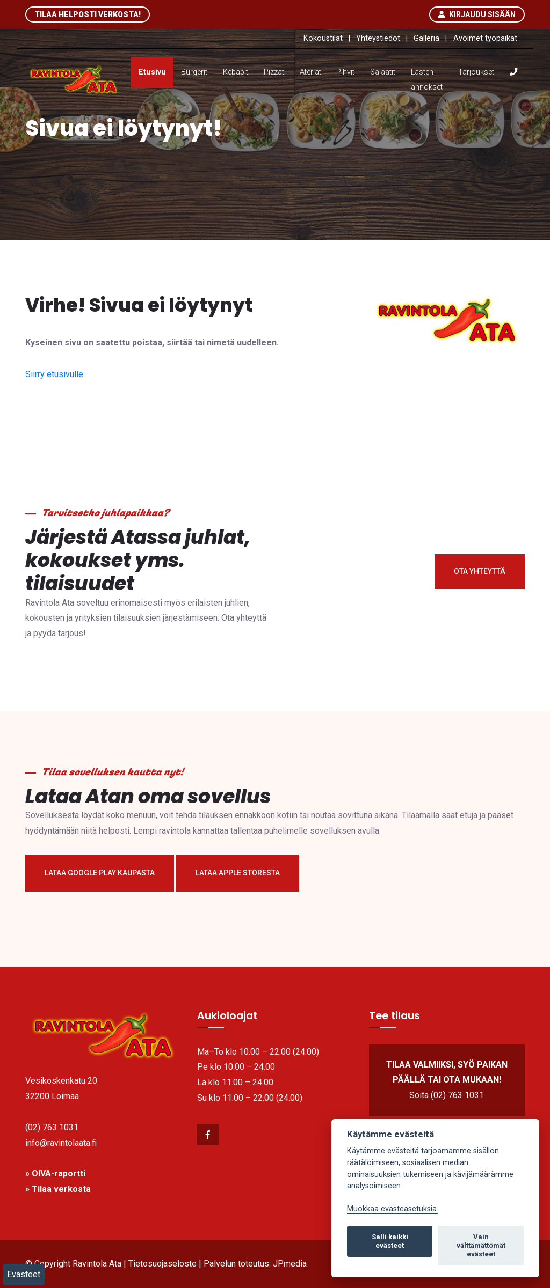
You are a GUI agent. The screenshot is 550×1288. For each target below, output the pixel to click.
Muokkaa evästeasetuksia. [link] (392, 1208)
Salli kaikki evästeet (390, 1241)
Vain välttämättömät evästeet (481, 1245)
